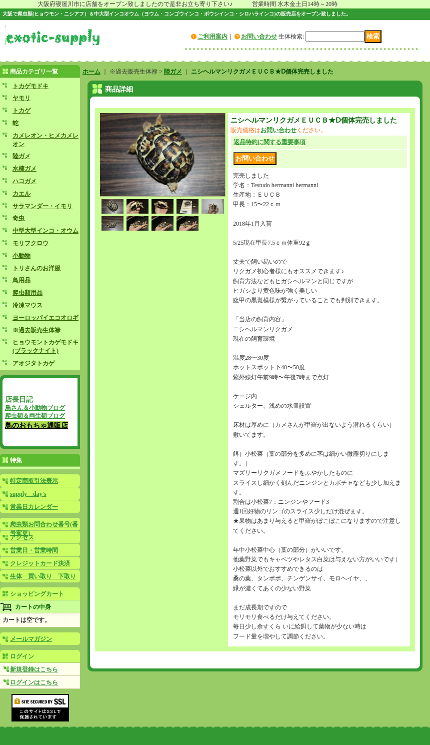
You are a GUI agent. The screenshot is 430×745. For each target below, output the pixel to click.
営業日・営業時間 (34, 550)
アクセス (22, 537)
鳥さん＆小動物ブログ (35, 407)
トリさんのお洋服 (36, 268)
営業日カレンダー (34, 506)
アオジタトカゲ (33, 363)
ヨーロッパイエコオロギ (45, 317)
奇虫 (18, 218)
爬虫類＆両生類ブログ (35, 415)
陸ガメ (21, 156)
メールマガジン (31, 638)
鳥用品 (21, 280)
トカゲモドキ (30, 86)
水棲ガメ (24, 168)
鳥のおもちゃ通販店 (36, 425)
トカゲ (21, 110)
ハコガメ (24, 181)
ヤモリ (21, 98)
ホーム (91, 71)
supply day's (28, 493)
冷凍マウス (27, 305)
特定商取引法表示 (34, 480)
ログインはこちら (34, 682)
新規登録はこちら (34, 669)
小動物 (21, 255)
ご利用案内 (213, 36)
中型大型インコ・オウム (45, 230)
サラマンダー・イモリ (42, 206)
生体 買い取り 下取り (43, 576)
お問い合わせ (259, 36)
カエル (21, 193)
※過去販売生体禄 (36, 330)
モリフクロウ (30, 243)
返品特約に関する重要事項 (270, 142)
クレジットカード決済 (40, 563)
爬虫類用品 (27, 292)
